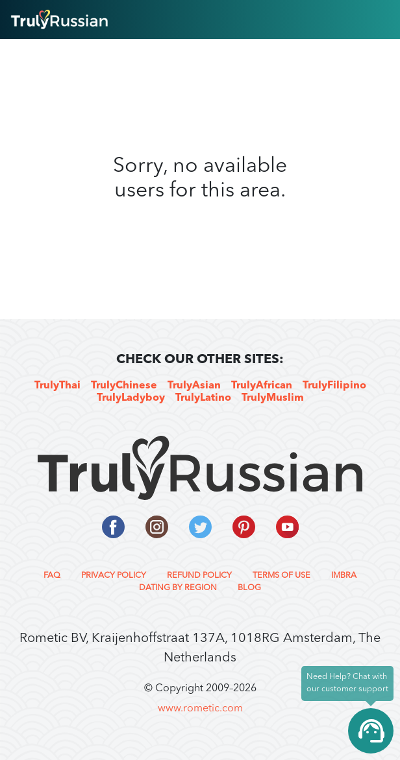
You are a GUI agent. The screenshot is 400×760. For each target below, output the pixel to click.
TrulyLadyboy (131, 398)
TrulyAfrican (261, 386)
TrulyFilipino (334, 386)
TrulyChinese (124, 386)
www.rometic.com (200, 709)
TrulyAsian (194, 386)
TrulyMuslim (273, 398)
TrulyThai (57, 386)
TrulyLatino (203, 398)
